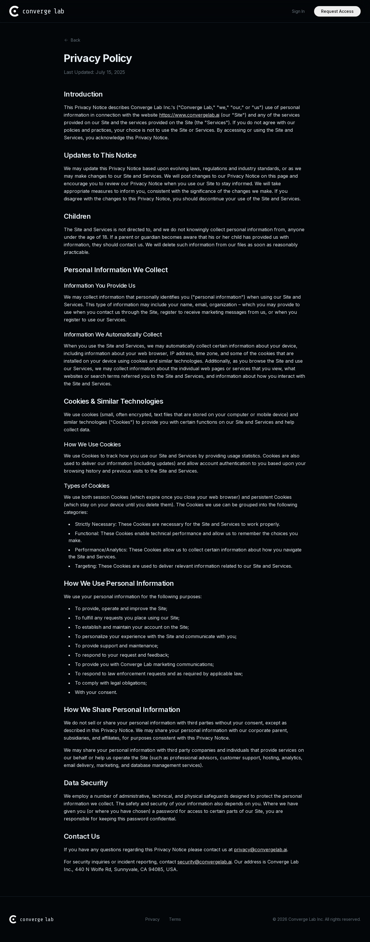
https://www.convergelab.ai (189, 115)
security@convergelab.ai (204, 862)
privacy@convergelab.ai (260, 849)
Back (72, 40)
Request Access (337, 11)
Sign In (298, 11)
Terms (175, 919)
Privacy (152, 919)
